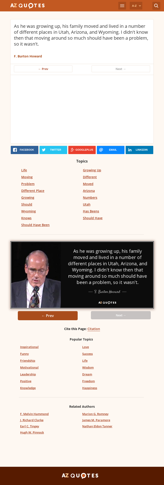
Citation (93, 329)
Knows (26, 218)
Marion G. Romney (95, 414)
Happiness (89, 388)
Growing (27, 197)
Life (24, 170)
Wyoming (28, 211)
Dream (87, 374)
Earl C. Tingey (29, 426)
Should (26, 204)
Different (90, 177)
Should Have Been (35, 225)
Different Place (32, 190)
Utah (86, 204)
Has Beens (91, 211)
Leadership (28, 374)
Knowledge (28, 388)
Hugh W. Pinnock (32, 432)
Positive (25, 381)
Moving (27, 177)
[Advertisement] (82, 109)
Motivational (29, 367)
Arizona (89, 190)
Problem (27, 184)
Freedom (88, 381)
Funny (24, 354)
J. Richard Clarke (31, 420)
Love (85, 347)
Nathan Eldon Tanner (97, 426)
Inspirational (29, 347)
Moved (88, 184)
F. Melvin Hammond (34, 414)
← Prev (43, 69)
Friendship (27, 361)
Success (87, 354)
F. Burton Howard (28, 56)
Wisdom (88, 367)
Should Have (93, 218)
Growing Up (92, 170)
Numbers (90, 197)
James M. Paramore (96, 420)
